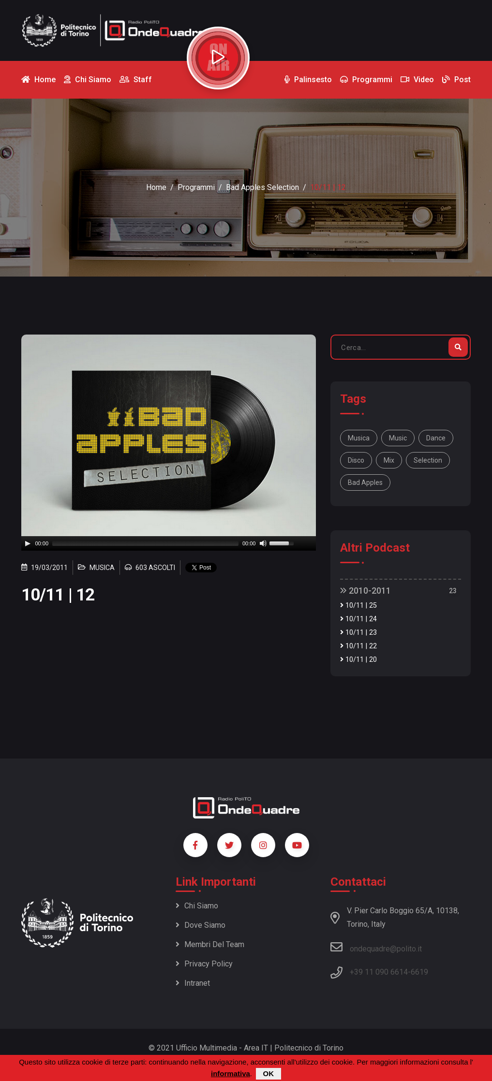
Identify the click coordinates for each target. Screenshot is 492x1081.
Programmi (196, 187)
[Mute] (263, 543)
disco (356, 460)
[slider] (145, 543)
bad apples (365, 482)
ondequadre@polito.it (376, 947)
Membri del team (210, 944)
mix (389, 460)
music (398, 438)
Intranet (193, 983)
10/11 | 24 (358, 619)
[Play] (27, 543)
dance (436, 438)
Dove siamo (200, 925)
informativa (230, 1073)
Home (156, 187)
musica (359, 438)
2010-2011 (365, 590)
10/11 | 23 (358, 632)
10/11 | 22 (358, 646)
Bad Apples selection (262, 187)
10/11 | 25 (358, 605)
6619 (419, 972)
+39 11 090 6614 (379, 972)
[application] (168, 543)
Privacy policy (204, 963)
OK (268, 1073)
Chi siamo (197, 905)
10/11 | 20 (358, 660)
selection (428, 460)
